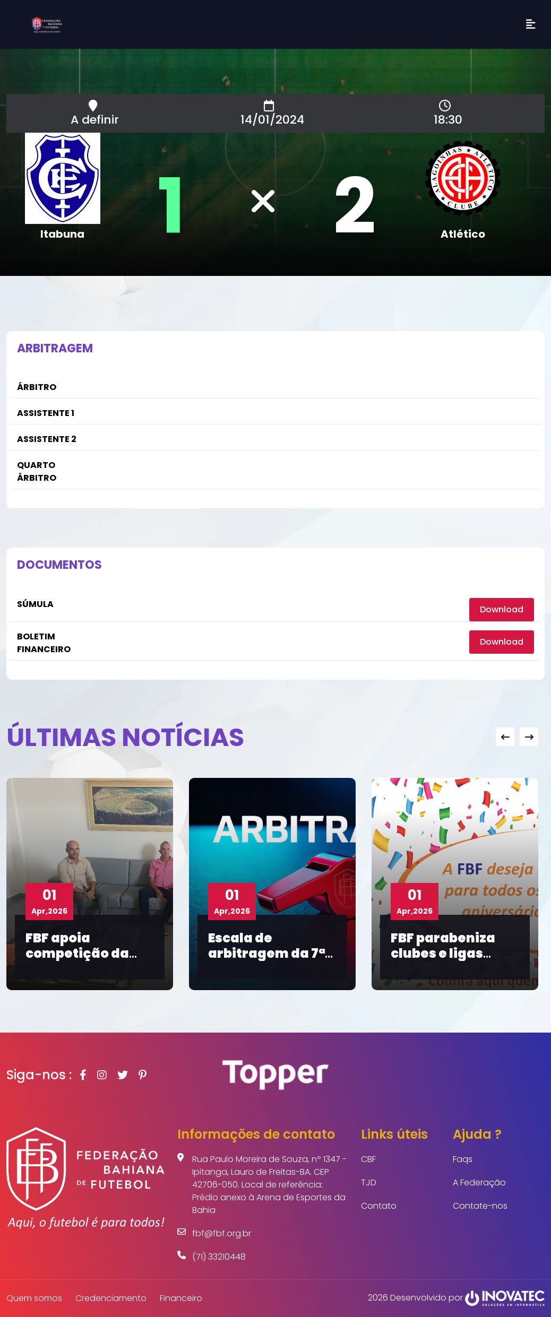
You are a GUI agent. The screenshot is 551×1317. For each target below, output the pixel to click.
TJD (368, 1182)
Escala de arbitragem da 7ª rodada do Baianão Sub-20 (266, 960)
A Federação (479, 1182)
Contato (379, 1206)
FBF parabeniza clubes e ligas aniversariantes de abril (447, 960)
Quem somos (34, 1298)
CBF (368, 1159)
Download (501, 609)
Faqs (462, 1159)
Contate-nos (480, 1206)
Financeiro (181, 1298)
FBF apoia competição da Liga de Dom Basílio (77, 960)
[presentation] (505, 736)
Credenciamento (111, 1298)
